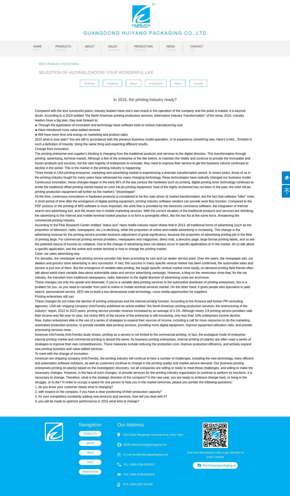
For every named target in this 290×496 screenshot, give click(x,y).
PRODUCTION (143, 48)
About (133, 83)
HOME (37, 48)
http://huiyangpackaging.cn (219, 465)
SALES (114, 48)
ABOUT (89, 48)
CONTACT (196, 48)
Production (155, 83)
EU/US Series (70, 63)
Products (52, 63)
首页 (41, 63)
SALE (90, 462)
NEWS (171, 48)
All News (89, 83)
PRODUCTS (63, 48)
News (177, 83)
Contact (198, 83)
